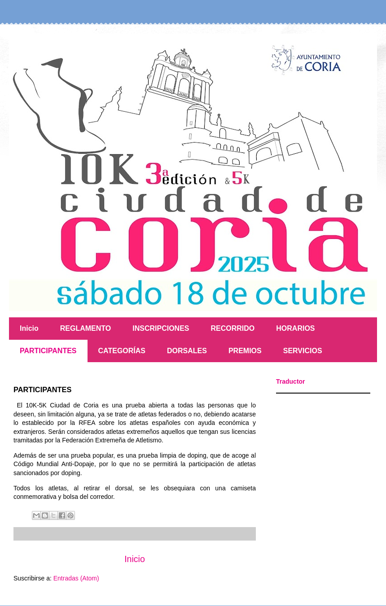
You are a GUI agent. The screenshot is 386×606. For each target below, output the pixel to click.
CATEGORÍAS (121, 351)
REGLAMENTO (85, 328)
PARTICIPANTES (48, 351)
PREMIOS (245, 351)
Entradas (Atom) (76, 578)
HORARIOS (295, 328)
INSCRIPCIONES (160, 328)
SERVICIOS (302, 351)
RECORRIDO (233, 328)
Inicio (29, 328)
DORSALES (187, 351)
